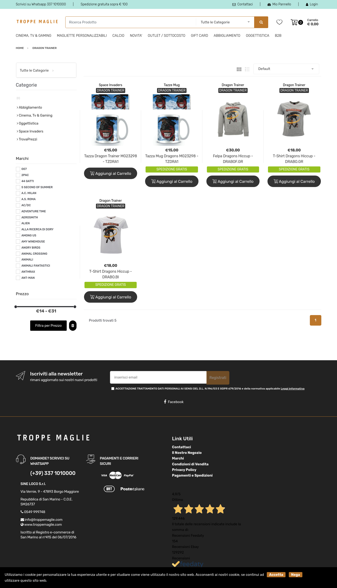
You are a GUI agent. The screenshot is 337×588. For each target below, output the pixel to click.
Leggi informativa (292, 388)
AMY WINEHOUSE (33, 241)
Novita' (136, 35)
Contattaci (242, 4)
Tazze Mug (172, 85)
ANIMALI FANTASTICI (35, 265)
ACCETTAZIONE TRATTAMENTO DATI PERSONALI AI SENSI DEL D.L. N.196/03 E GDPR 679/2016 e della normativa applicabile (210, 388)
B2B (278, 35)
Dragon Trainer (233, 85)
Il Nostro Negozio (187, 453)
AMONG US (28, 235)
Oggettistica (257, 35)
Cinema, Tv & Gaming (33, 35)
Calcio (118, 35)
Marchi (178, 458)
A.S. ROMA (28, 199)
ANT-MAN (28, 277)
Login (312, 4)
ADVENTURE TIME (33, 211)
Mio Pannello (279, 4)
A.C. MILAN (28, 193)
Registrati (217, 377)
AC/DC (26, 205)
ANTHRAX (28, 271)
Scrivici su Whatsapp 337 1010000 (41, 4)
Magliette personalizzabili (82, 35)
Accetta (276, 575)
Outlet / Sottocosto (166, 35)
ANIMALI (27, 259)
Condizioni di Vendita (190, 464)
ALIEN (25, 223)
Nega (295, 575)
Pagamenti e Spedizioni (192, 475)
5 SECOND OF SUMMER (37, 187)
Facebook (173, 402)
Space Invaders (110, 85)
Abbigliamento (227, 35)
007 (24, 169)
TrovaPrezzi (28, 139)
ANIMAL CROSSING (34, 253)
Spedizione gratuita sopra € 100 (104, 4)
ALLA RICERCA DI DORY (37, 229)
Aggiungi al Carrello (110, 173)
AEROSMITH (29, 217)
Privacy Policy (184, 470)
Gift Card (199, 35)
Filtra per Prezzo (48, 325)
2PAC (25, 175)
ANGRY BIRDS (30, 247)
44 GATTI (27, 181)
